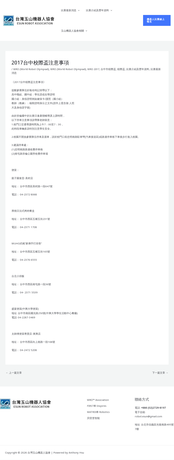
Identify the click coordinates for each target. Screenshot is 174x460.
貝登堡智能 (93, 418)
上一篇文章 (14, 372)
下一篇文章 (160, 372)
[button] (77, 10)
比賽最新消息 (69, 10)
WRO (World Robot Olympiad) (31, 69)
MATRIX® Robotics (98, 411)
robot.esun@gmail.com (148, 416)
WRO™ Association (98, 399)
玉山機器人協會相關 (73, 30)
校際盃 (122, 69)
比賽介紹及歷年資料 (97, 10)
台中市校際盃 (109, 69)
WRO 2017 (93, 69)
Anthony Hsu (76, 452)
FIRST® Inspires (97, 405)
